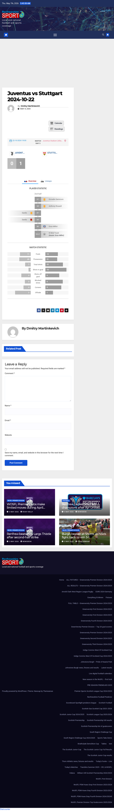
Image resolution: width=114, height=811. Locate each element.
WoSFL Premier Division (16, 500)
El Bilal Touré (54, 233)
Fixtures (109, 598)
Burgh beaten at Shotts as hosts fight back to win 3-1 (84, 535)
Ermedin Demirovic (56, 199)
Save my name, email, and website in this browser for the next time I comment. (34, 454)
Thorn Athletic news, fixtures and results (77, 761)
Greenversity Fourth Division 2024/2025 (96, 621)
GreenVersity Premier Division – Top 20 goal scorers (91, 627)
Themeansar (48, 691)
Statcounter (5, 809)
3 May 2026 (69, 512)
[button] (103, 35)
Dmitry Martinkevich (30, 106)
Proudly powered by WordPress (14, 691)
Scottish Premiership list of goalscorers (96, 726)
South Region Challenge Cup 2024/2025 (79, 738)
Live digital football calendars (100, 674)
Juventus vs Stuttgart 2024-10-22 (34, 96)
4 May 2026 (14, 512)
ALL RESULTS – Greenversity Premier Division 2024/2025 (89, 586)
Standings (56, 129)
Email (8, 420)
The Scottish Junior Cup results (99, 756)
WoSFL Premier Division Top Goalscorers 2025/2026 (91, 802)
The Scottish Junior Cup (71, 750)
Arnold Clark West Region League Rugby (77, 592)
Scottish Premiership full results (99, 720)
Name (8, 406)
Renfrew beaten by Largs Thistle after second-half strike (29, 535)
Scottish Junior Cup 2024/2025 (72, 715)
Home (61, 580)
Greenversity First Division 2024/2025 (97, 609)
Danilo (24, 213)
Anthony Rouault (55, 206)
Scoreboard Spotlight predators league (81, 703)
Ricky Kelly (27, 512)
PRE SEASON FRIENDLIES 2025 (99, 685)
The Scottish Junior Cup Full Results (98, 750)
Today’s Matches (71, 767)
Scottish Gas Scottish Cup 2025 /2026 (97, 709)
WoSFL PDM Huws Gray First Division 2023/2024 (93, 785)
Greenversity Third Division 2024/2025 (97, 644)
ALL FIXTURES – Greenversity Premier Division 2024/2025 (89, 580)
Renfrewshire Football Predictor (99, 697)
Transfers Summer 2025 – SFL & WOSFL (96, 767)
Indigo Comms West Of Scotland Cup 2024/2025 (93, 656)
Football (66, 500)
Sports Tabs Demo (104, 738)
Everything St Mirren (95, 598)
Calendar (56, 123)
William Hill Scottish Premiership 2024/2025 (94, 773)
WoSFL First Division (104, 779)
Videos (72, 773)
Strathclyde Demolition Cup (88, 744)
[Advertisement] (57, 59)
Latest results (106, 668)
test (110, 744)
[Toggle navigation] (55, 35)
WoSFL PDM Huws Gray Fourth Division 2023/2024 (92, 791)
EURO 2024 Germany (104, 592)
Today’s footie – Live (104, 761)
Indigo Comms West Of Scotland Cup (97, 650)
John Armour (83, 542)
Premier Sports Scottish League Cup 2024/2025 (93, 691)
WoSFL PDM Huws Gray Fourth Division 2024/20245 (91, 797)
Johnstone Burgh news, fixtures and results (82, 668)
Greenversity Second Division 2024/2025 (96, 639)
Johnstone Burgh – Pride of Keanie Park (96, 662)
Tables (104, 744)
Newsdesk (81, 512)
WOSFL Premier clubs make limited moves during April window (26, 508)
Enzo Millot (53, 227)
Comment (10, 373)
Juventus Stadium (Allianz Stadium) (53, 141)
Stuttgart (52, 153)
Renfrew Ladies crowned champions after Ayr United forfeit (81, 508)
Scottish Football (105, 703)
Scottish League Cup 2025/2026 (99, 715)
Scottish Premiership (76, 720)
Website (8, 435)
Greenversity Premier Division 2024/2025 (96, 633)
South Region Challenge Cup (101, 732)
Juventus (20, 153)
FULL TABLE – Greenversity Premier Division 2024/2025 (90, 603)
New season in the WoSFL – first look (97, 679)
